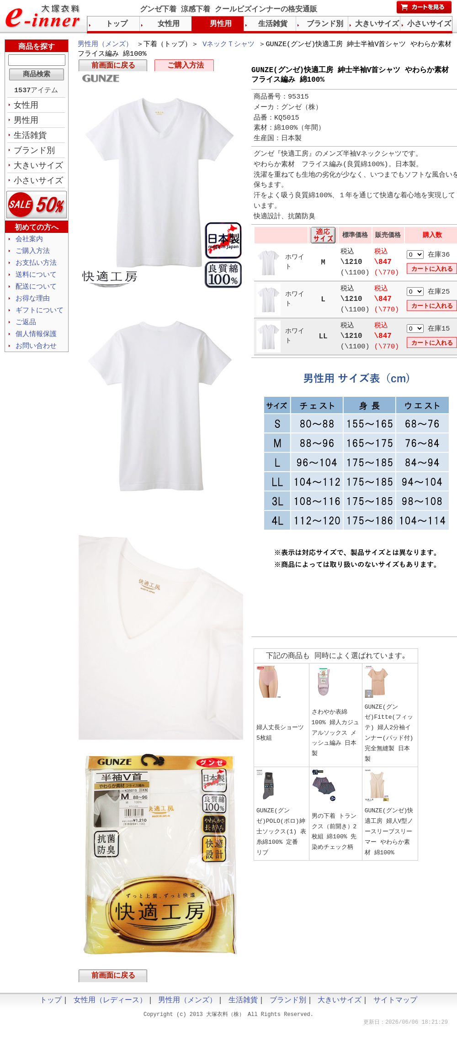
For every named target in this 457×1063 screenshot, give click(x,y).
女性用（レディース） (110, 1004)
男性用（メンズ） (105, 44)
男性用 (26, 121)
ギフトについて (40, 316)
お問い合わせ (36, 353)
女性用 (26, 106)
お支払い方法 (36, 267)
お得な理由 (33, 304)
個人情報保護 (36, 341)
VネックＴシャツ (228, 44)
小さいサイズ (38, 184)
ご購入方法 (185, 68)
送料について (36, 279)
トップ (117, 24)
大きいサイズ (38, 168)
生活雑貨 (30, 137)
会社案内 (29, 242)
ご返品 (26, 329)
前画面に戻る (113, 68)
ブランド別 (34, 152)
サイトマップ (395, 1004)
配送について (36, 292)
